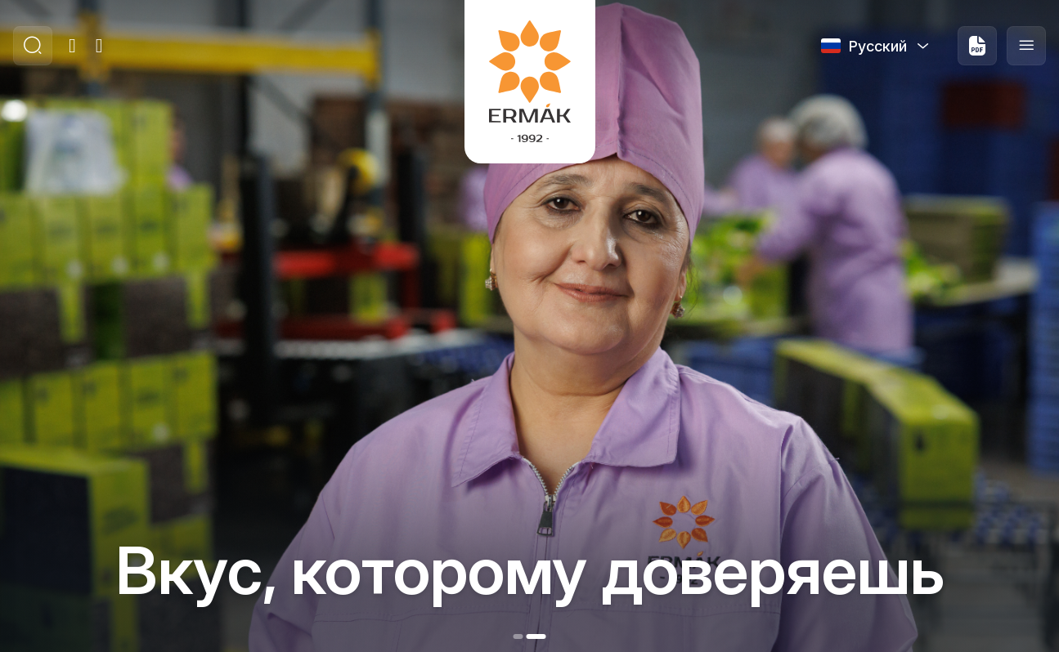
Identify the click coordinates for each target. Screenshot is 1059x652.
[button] (518, 636)
